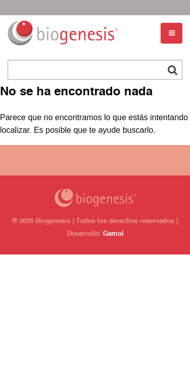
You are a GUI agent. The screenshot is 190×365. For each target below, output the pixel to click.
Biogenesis (95, 198)
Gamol (113, 234)
